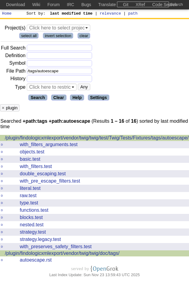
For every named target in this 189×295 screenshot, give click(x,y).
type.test (29, 203)
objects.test (32, 152)
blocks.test (31, 218)
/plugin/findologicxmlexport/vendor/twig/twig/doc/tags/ (62, 254)
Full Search (13, 48)
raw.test (28, 196)
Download (15, 4)
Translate (107, 4)
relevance (110, 14)
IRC (70, 4)
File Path (16, 71)
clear (84, 36)
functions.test (34, 211)
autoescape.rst (36, 260)
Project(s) (15, 28)
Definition (15, 56)
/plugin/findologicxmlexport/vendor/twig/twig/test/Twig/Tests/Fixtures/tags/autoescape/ (97, 138)
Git (126, 4)
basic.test (30, 160)
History (18, 79)
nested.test (31, 225)
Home (7, 14)
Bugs (86, 4)
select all (29, 36)
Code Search (164, 4)
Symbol (17, 64)
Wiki (36, 4)
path (133, 14)
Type (20, 88)
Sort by (35, 14)
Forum (53, 4)
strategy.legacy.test (40, 240)
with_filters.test (36, 167)
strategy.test (33, 232)
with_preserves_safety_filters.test (56, 247)
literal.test (30, 189)
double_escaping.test (43, 174)
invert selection (58, 36)
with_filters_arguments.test (48, 145)
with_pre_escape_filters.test (50, 181)
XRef (140, 4)
